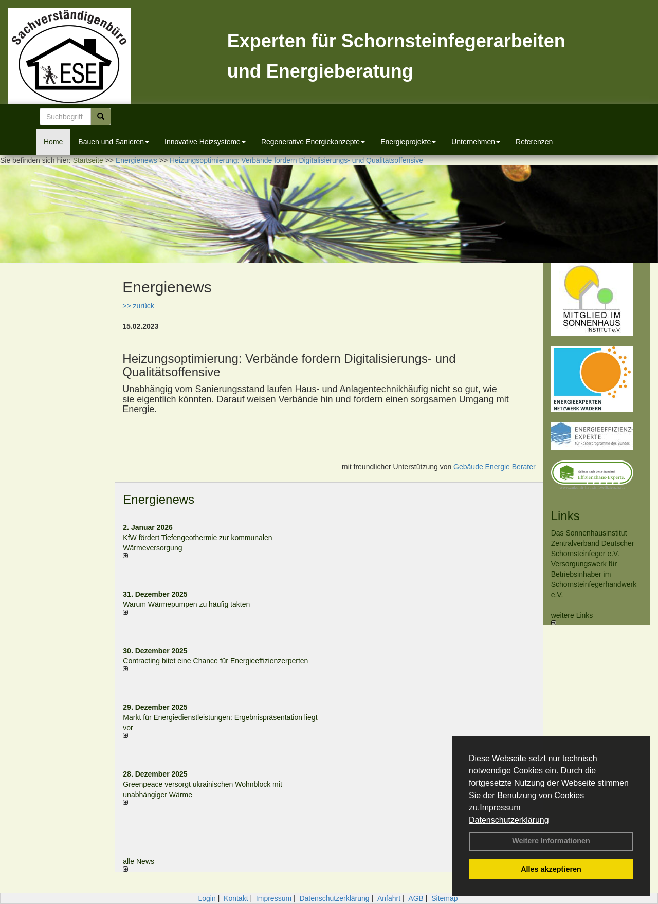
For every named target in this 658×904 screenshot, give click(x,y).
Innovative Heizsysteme (205, 142)
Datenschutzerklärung (509, 820)
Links (565, 516)
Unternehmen (475, 142)
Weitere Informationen (551, 841)
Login (206, 898)
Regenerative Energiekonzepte (313, 142)
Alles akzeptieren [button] (551, 869)
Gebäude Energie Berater (494, 467)
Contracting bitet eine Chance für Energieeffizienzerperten (215, 661)
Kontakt (236, 898)
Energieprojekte (408, 142)
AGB (416, 898)
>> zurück (138, 306)
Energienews (158, 499)
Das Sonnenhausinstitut (589, 533)
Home (53, 142)
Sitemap (444, 898)
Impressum (500, 807)
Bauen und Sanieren (113, 142)
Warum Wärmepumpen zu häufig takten (186, 604)
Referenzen (534, 142)
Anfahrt (388, 898)
